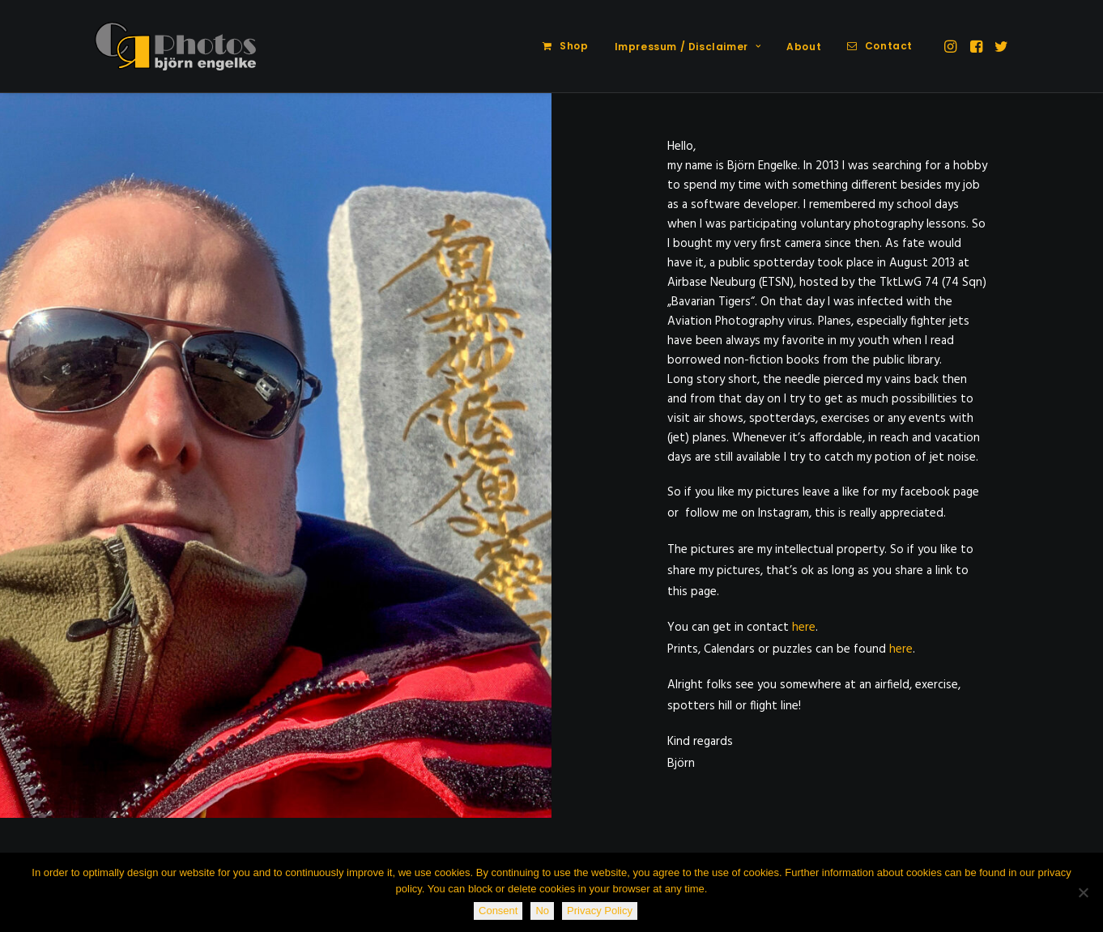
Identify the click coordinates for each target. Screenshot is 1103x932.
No (542, 910)
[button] (952, 46)
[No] (1083, 892)
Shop (574, 46)
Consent (498, 910)
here (804, 627)
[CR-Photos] (175, 46)
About (803, 46)
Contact (889, 46)
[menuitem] (565, 46)
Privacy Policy (599, 910)
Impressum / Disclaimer (688, 46)
